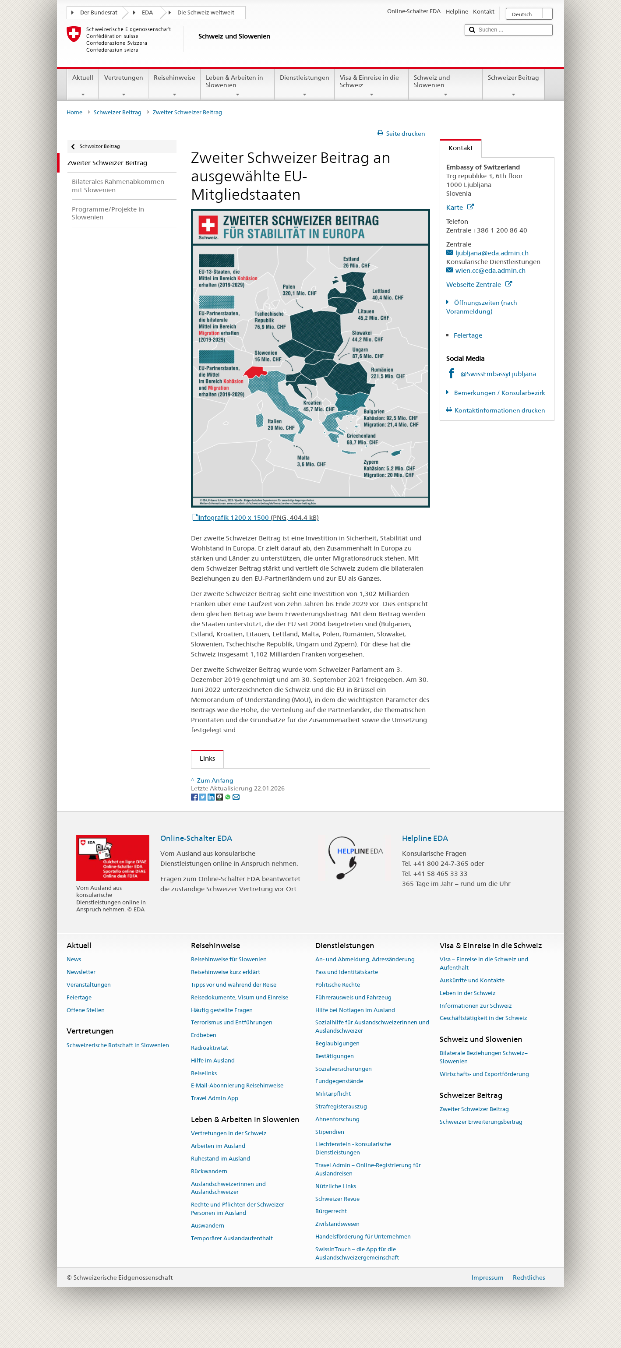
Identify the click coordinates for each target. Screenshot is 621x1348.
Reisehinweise (174, 86)
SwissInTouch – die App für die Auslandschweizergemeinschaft (357, 1274)
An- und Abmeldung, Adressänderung (365, 981)
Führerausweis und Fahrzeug (353, 1019)
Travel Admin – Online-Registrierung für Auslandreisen (368, 1190)
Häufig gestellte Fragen (222, 1031)
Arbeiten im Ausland (218, 1168)
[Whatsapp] (228, 818)
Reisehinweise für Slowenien (229, 981)
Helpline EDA (425, 859)
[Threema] (220, 818)
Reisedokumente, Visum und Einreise (239, 1019)
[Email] (236, 818)
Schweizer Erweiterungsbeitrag (481, 1143)
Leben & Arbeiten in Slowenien (237, 86)
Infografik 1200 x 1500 (258, 517)
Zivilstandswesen (337, 1245)
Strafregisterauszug (341, 1128)
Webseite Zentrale (479, 284)
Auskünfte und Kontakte (472, 1002)
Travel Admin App (214, 1120)
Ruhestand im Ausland (220, 1180)
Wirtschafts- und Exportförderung (484, 1095)
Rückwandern (209, 1192)
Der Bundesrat (98, 12)
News (74, 981)
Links (203, 758)
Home (74, 112)
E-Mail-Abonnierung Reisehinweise (237, 1107)
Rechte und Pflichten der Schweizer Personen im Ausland (237, 1230)
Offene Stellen (86, 1031)
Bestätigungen (334, 1077)
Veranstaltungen (89, 1006)
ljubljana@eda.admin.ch (492, 253)
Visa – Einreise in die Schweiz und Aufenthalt (484, 985)
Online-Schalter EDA (196, 859)
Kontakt (456, 148)
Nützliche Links (335, 1207)
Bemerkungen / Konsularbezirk (499, 392)
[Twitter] (203, 818)
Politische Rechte (337, 1006)
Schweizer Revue (337, 1220)
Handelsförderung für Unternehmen (363, 1258)
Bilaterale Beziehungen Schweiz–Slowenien (484, 1079)
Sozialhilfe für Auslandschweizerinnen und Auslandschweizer (372, 1048)
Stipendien (329, 1153)
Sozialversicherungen (343, 1090)
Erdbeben (203, 1057)
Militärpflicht (333, 1115)
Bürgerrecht (331, 1233)
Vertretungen (123, 86)
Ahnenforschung (337, 1140)
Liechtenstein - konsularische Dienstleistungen (353, 1170)
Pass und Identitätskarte (346, 993)
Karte (460, 207)
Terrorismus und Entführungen (231, 1044)
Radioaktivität (209, 1069)
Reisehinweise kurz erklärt (225, 993)
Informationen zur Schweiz (476, 1027)
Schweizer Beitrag (513, 86)
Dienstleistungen (304, 86)
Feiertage (468, 335)
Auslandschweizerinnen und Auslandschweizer (228, 1209)
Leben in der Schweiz (468, 1014)
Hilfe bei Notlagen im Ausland (355, 1031)
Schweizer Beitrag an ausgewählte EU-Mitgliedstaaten (280, 778)
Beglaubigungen (337, 1065)
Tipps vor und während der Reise (233, 1006)
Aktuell (82, 86)
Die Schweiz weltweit (205, 12)
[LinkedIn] (212, 818)
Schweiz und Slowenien (445, 86)
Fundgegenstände (339, 1103)
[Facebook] (195, 818)
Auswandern (207, 1247)
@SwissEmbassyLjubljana (498, 374)
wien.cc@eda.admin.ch (490, 270)
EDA (147, 12)
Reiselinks (204, 1094)
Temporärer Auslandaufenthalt (232, 1259)
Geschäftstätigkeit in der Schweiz (483, 1040)
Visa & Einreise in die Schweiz (371, 86)
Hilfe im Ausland (213, 1082)
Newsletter (81, 993)
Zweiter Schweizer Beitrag (474, 1130)
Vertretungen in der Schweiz (229, 1155)
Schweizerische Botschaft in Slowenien (118, 1066)
